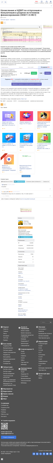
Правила (3, 409)
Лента (5, 333)
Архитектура (24, 343)
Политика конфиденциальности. (29, 445)
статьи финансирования (23, 101)
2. (1, 191)
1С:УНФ (40, 350)
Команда (23, 339)
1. (1, 184)
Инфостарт (24, 99)
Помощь (3, 412)
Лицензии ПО (25, 374)
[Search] (46, 322)
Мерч (5, 399)
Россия (20, 298)
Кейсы (22, 360)
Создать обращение (8, 437)
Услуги (23, 358)
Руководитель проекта (45, 333)
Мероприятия (7, 389)
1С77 (39, 365)
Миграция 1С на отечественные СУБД (9, 384)
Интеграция (6, 361)
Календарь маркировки (45, 368)
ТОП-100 (5, 338)
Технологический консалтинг (8, 376)
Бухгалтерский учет (23, 310)
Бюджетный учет (22, 311)
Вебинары (24, 364)
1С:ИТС (23, 353)
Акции (22, 351)
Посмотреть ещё (26, 176)
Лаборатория (7, 367)
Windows (20, 294)
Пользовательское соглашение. (10, 445)
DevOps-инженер (43, 335)
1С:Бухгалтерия (42, 343)
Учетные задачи (7, 350)
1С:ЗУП (40, 357)
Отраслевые (24, 376)
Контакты (4, 416)
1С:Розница (41, 354)
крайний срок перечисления (36, 101)
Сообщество (7, 363)
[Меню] (2, 2)
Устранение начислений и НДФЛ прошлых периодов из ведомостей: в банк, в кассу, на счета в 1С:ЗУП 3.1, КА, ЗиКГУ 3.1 (44, 148)
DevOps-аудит (7, 371)
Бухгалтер (20, 277)
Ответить (7, 188)
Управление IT (25, 341)
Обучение (41, 327)
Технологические (26, 380)
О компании (5, 403)
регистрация (24, 199)
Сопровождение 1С (27, 349)
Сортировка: (33, 181)
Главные (5, 331)
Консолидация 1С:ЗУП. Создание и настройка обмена (26, 145)
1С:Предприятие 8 (22, 285)
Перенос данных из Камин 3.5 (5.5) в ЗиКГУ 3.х (9, 145)
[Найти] (50, 322)
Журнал (6, 327)
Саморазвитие (25, 345)
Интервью (6, 335)
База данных (6, 357)
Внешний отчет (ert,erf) (23, 281)
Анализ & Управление (25, 327)
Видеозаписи (7, 391)
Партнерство (25, 362)
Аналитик (41, 331)
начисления (9, 101)
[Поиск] (5, 2)
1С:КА (40, 348)
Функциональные (8, 348)
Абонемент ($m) (22, 315)
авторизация (31, 199)
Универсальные (42, 361)
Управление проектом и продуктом (27, 335)
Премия (5, 340)
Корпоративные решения (26, 368)
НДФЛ (4, 101)
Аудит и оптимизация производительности (9, 380)
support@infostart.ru (7, 433)
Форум (5, 396)
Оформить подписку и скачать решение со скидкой (26, 84)
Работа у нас (5, 414)
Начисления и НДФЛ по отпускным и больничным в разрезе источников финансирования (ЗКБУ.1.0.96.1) (21, 12)
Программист (42, 329)
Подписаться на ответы (7, 181)
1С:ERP (40, 346)
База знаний (7, 344)
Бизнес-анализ (25, 330)
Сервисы (23, 355)
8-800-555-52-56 (6, 431)
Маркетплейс (43, 341)
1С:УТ (40, 352)
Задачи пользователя (9, 352)
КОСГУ (15, 101)
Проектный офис (44, 373)
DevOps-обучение (8, 369)
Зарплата (20, 273)
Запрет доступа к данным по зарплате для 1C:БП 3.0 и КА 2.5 (8, 123)
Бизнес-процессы (26, 333)
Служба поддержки (9, 420)
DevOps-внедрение (8, 373)
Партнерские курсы (44, 338)
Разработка (6, 354)
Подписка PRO (7, 346)
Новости (5, 329)
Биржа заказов (8, 394)
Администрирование (9, 359)
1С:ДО (40, 359)
